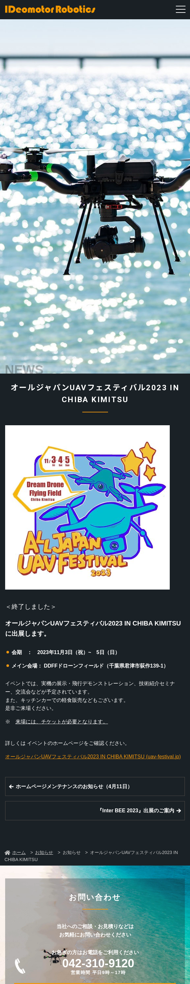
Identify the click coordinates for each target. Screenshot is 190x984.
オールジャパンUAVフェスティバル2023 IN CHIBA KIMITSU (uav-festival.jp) (93, 756)
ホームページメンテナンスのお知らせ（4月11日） (74, 786)
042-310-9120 (98, 966)
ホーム (19, 852)
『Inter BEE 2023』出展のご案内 (135, 810)
